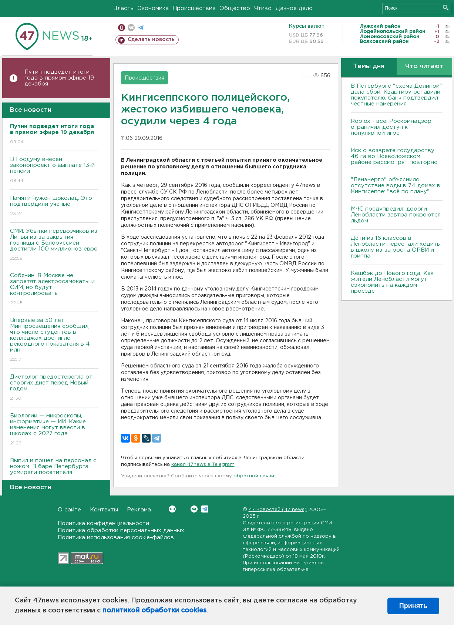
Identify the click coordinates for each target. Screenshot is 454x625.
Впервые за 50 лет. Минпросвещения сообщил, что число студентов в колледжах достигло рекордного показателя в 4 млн (54, 340)
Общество (234, 8)
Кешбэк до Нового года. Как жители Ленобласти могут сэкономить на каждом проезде (392, 282)
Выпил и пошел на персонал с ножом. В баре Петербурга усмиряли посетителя (54, 471)
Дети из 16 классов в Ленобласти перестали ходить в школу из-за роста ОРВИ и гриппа (395, 247)
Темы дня (368, 66)
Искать (445, 7)
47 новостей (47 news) (278, 510)
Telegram (204, 509)
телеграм (140, 27)
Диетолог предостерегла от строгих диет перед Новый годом (54, 387)
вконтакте (131, 27)
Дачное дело (294, 8)
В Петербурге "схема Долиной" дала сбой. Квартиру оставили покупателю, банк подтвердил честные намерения (396, 95)
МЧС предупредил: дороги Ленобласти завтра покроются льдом (396, 214)
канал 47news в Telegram (203, 465)
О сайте (69, 509)
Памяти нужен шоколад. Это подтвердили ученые (54, 206)
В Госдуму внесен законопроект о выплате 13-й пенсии (54, 170)
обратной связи (253, 476)
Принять (413, 605)
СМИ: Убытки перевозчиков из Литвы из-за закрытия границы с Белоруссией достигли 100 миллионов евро (54, 245)
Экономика (153, 8)
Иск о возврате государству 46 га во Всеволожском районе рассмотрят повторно (394, 156)
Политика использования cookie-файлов (116, 537)
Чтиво (263, 8)
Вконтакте (172, 509)
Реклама (139, 509)
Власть (123, 8)
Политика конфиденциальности (103, 523)
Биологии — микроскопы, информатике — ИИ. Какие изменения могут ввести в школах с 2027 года (54, 429)
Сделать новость (151, 39)
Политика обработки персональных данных (121, 530)
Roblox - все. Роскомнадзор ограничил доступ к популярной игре (391, 127)
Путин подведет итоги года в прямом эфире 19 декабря (59, 78)
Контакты (104, 509)
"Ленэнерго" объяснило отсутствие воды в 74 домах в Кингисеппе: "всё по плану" (395, 185)
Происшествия (194, 8)
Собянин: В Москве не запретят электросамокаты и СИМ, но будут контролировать (54, 289)
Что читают (424, 66)
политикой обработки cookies (154, 611)
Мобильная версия (121, 27)
